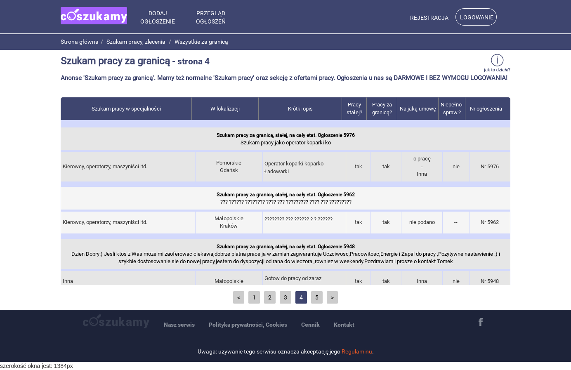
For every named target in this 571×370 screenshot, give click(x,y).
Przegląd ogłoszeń (211, 17)
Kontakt (344, 324)
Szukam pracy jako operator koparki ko (286, 138)
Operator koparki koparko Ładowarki (304, 167)
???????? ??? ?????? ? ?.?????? (304, 223)
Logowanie (476, 17)
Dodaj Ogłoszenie (157, 17)
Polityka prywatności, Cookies (248, 324)
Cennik (310, 324)
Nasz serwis (179, 324)
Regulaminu (357, 351)
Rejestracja (429, 17)
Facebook (481, 322)
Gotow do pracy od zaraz (304, 282)
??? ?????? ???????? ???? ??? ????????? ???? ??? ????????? (286, 197)
